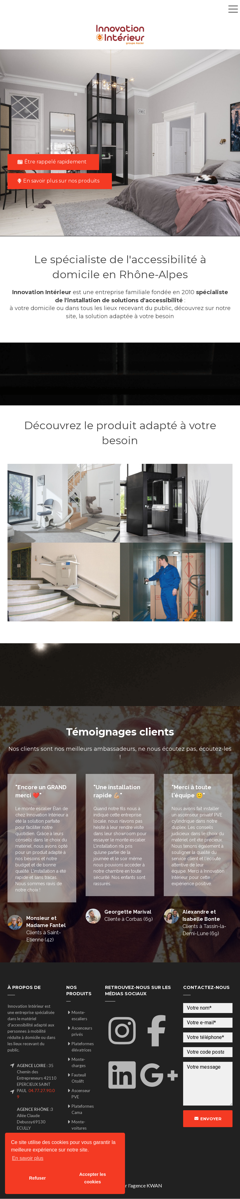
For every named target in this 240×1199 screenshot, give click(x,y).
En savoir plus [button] (27, 1158)
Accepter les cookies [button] (92, 1178)
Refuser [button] (37, 1178)
